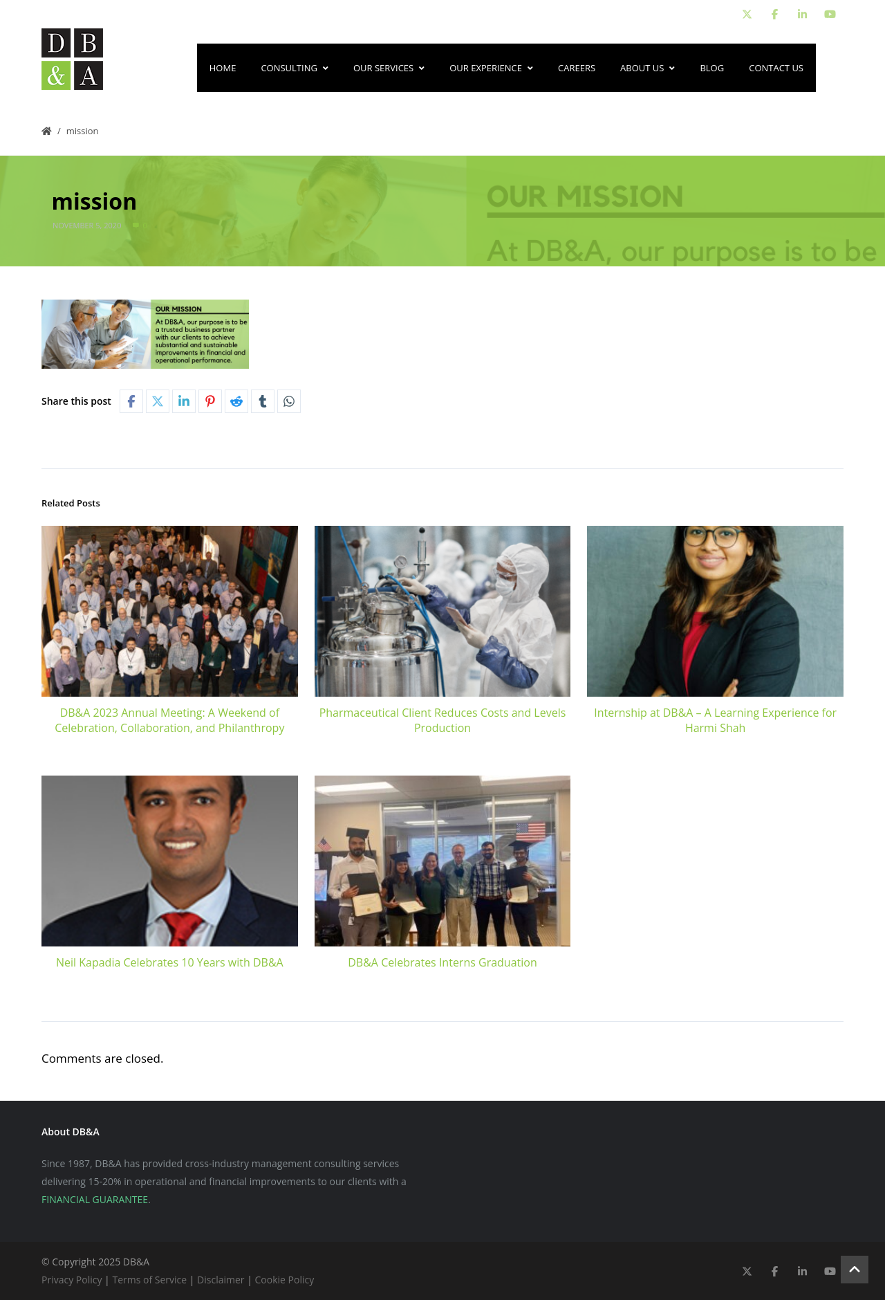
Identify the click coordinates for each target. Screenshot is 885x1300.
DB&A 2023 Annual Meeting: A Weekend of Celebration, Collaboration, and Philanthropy (169, 720)
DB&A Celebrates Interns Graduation (442, 962)
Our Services (389, 68)
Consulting (294, 68)
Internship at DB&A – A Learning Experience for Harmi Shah (715, 720)
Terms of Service (149, 1279)
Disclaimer (220, 1279)
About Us (647, 68)
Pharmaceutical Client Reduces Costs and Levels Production (442, 720)
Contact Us (776, 68)
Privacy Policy (71, 1279)
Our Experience (491, 68)
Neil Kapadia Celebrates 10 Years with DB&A (169, 962)
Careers (576, 68)
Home (222, 68)
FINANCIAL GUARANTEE (94, 1199)
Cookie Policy (285, 1279)
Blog (712, 68)
